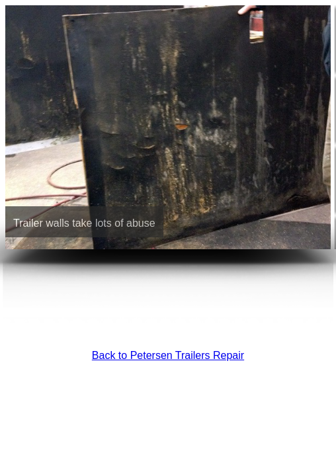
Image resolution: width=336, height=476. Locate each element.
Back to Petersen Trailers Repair (168, 355)
